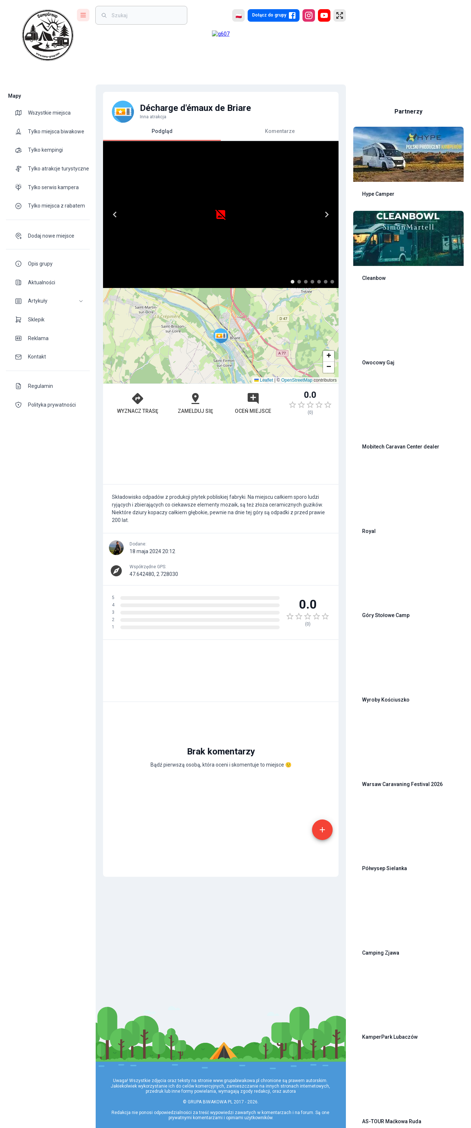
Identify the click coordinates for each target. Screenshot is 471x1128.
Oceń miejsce (253, 403)
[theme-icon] (21, 112)
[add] (322, 829)
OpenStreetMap (296, 380)
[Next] (327, 214)
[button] (48, 301)
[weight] (145, 15)
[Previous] (115, 214)
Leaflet (263, 380)
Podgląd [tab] (162, 134)
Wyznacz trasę (137, 403)
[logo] (48, 35)
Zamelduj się (195, 403)
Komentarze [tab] (280, 131)
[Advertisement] (221, 453)
